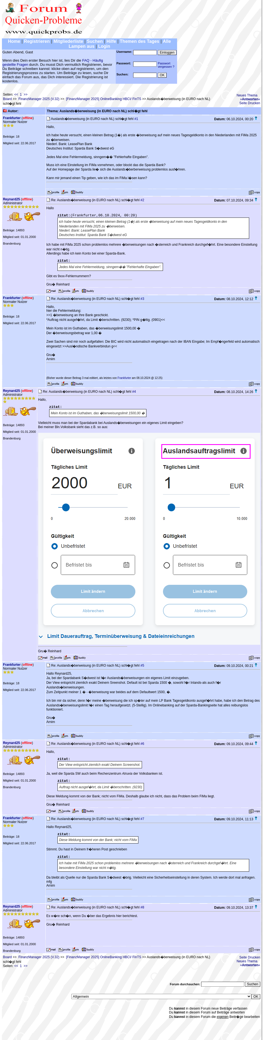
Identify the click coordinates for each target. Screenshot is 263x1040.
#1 (136, 119)
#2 (142, 200)
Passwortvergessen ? (166, 65)
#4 (134, 392)
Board (7, 99)
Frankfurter (12, 118)
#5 (142, 665)
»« (250, 99)
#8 (142, 907)
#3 (142, 299)
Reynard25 (11, 199)
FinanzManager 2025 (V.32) (39, 99)
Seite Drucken (249, 103)
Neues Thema (247, 95)
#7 (142, 819)
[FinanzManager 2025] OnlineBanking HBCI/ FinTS (103, 99)
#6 (142, 744)
